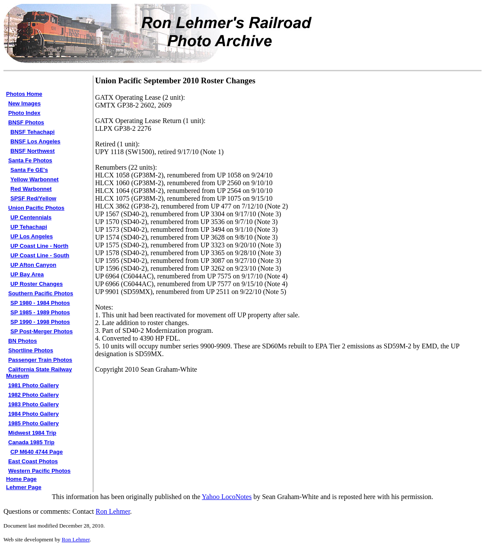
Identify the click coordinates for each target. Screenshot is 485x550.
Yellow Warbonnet (34, 179)
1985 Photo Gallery (33, 423)
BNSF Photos (26, 122)
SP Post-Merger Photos (41, 331)
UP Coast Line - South (39, 255)
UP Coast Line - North (39, 246)
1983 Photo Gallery (33, 404)
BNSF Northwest (32, 151)
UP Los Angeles (31, 236)
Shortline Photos (30, 350)
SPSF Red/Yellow (33, 198)
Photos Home (24, 94)
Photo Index (24, 113)
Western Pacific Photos (39, 471)
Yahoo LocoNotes (227, 496)
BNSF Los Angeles (35, 141)
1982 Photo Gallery (33, 395)
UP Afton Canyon (33, 265)
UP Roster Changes (36, 284)
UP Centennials (30, 217)
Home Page (21, 479)
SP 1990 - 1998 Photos (40, 322)
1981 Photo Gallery (33, 385)
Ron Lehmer (113, 511)
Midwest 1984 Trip (32, 433)
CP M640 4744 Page (36, 452)
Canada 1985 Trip (31, 442)
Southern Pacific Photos (40, 293)
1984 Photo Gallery (33, 414)
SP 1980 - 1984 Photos (40, 303)
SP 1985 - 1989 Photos (40, 312)
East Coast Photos (33, 461)
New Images (24, 103)
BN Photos (22, 341)
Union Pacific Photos (36, 208)
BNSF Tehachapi (32, 132)
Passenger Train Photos (40, 360)
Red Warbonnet (31, 189)
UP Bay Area (27, 274)
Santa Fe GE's (29, 170)
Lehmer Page (23, 487)
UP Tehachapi (28, 227)
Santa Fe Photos (30, 160)
